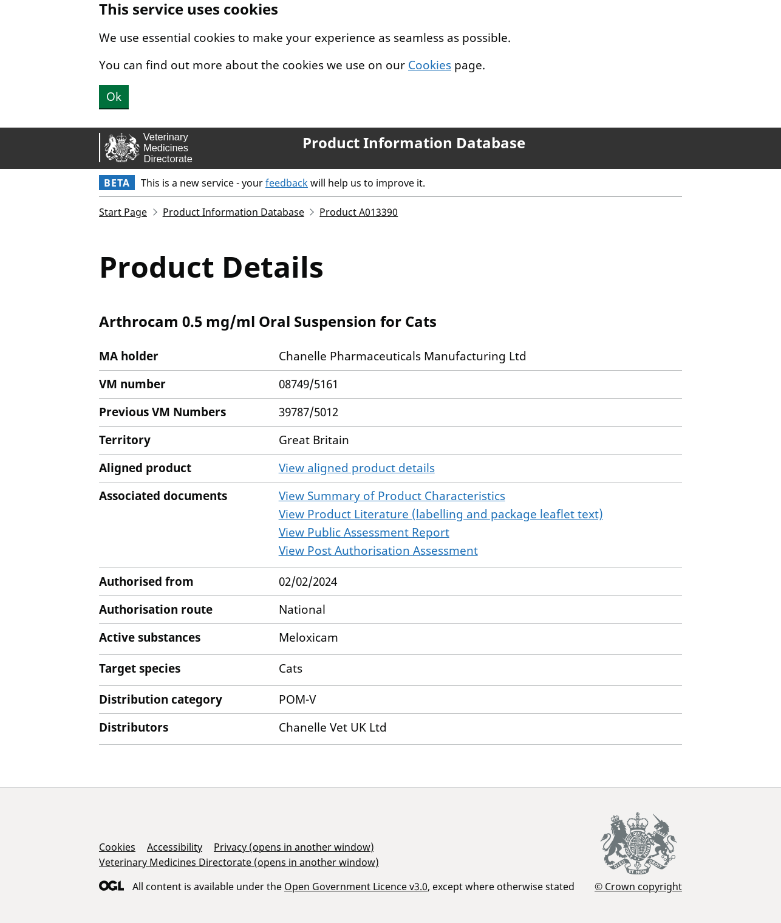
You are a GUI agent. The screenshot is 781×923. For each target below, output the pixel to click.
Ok (113, 97)
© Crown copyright (638, 886)
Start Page (123, 212)
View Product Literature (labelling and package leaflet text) (441, 514)
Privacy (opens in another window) (294, 847)
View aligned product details (357, 468)
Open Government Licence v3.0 (356, 886)
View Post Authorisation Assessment (378, 550)
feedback (286, 183)
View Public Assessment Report (364, 532)
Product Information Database (413, 143)
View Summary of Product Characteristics (392, 496)
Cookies (429, 65)
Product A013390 (358, 212)
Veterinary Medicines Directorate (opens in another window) (239, 862)
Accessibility (174, 847)
